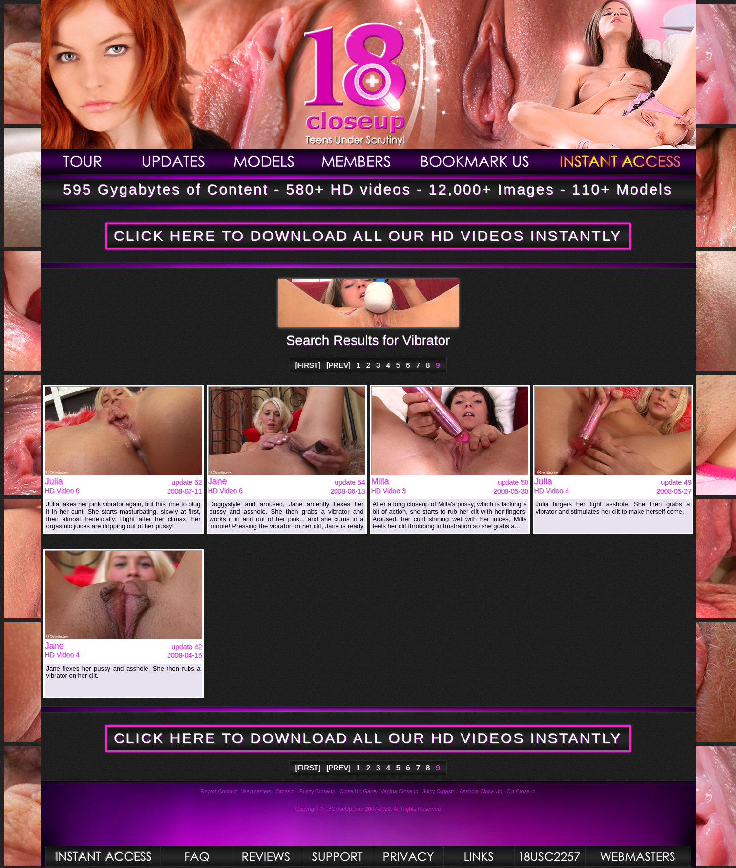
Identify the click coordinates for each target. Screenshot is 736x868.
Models (263, 161)
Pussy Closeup (317, 791)
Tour (84, 161)
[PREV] (339, 365)
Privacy (408, 856)
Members (357, 161)
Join (621, 161)
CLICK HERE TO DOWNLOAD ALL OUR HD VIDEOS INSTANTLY (368, 236)
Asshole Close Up (481, 791)
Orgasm (285, 791)
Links (478, 856)
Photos (102, 856)
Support (337, 856)
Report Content (219, 791)
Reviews (266, 856)
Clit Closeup (520, 791)
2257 (549, 856)
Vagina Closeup (399, 791)
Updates (172, 161)
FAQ (195, 856)
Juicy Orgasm (438, 791)
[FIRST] (308, 365)
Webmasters (256, 791)
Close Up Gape (357, 791)
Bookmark (475, 161)
